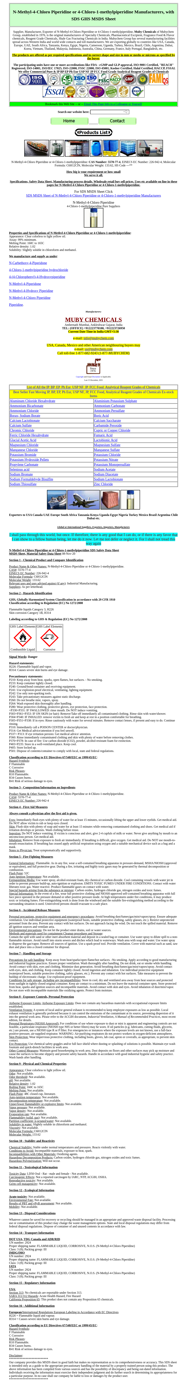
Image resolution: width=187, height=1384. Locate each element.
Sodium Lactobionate (108, 479)
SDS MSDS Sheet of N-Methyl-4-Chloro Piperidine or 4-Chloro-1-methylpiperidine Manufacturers (93, 195)
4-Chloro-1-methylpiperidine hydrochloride (38, 270)
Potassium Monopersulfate (112, 464)
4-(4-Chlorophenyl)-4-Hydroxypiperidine (37, 277)
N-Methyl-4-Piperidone (25, 284)
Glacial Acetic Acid (23, 440)
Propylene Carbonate (24, 464)
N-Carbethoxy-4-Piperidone (28, 263)
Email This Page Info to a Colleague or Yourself (113, 104)
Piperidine (16, 305)
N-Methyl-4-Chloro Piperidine (29, 298)
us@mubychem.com (99, 349)
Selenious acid (19, 469)
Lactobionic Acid (105, 440)
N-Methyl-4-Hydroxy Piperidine (31, 291)
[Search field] (109, 112)
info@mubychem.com (99, 338)
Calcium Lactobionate (25, 420)
